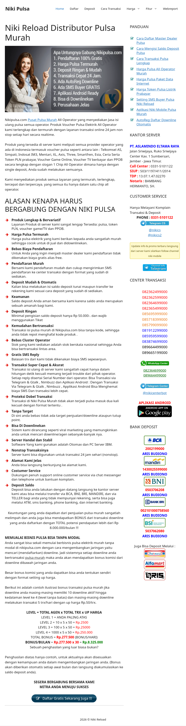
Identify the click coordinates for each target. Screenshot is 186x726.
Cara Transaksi (111, 9)
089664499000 (154, 375)
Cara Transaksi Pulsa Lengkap (152, 60)
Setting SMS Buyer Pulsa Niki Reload (155, 101)
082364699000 (154, 370)
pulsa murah (35, 557)
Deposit (89, 9)
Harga (135, 8)
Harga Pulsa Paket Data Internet (155, 81)
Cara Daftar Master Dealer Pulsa (157, 40)
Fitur (153, 8)
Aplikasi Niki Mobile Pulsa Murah (156, 111)
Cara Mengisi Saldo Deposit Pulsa (158, 50)
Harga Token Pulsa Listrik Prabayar (156, 91)
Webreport (170, 9)
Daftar (74, 9)
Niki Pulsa (17, 8)
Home (60, 9)
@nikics (155, 230)
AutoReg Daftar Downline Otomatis (156, 122)
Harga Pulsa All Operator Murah (156, 71)
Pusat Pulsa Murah (42, 119)
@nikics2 (155, 235)
